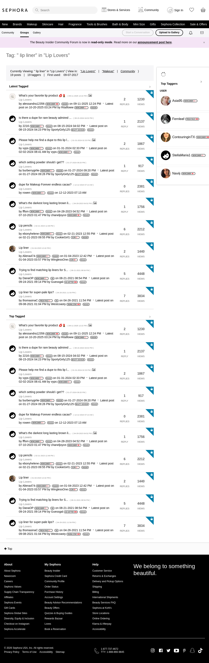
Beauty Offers (51, 607)
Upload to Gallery (169, 32)
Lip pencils (36, 225)
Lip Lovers (25, 99)
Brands (17, 24)
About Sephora (12, 570)
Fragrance (75, 24)
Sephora (15, 10)
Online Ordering (101, 618)
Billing (95, 592)
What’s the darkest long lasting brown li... (56, 203)
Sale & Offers (198, 24)
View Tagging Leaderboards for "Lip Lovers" (183, 82)
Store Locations (100, 613)
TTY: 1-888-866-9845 (112, 652)
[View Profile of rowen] (26, 192)
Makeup (32, 24)
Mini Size (139, 24)
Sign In (178, 10)
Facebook (160, 650)
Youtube (176, 651)
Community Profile (54, 581)
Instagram (152, 650)
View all (80, 87)
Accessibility (99, 629)
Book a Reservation (55, 629)
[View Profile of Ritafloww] (67, 107)
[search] (65, 10)
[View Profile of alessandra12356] (33, 103)
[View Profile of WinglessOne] (59, 259)
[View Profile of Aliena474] (28, 256)
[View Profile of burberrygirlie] (31, 170)
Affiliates (8, 597)
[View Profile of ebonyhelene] (31, 233)
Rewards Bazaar (53, 618)
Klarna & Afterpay (101, 623)
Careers (8, 581)
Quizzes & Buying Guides (58, 613)
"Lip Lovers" (88, 71)
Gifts (153, 24)
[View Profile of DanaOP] (28, 278)
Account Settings (53, 597)
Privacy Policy (11, 652)
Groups (24, 32)
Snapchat (192, 650)
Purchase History (53, 592)
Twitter (168, 650)
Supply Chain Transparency (19, 592)
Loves (47, 623)
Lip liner (35, 247)
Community (8, 32)
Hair (61, 24)
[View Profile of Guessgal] (57, 281)
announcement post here (155, 42)
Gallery (37, 32)
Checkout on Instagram (16, 623)
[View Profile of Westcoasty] (58, 304)
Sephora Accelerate (15, 629)
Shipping (97, 586)
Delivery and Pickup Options (107, 581)
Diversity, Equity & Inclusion (19, 618)
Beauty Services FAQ (104, 602)
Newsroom (10, 576)
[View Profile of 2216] (26, 126)
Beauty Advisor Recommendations (63, 602)
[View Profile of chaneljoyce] (58, 215)
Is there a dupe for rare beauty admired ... (56, 117)
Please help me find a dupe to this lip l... (55, 140)
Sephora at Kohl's (101, 607)
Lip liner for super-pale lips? (47, 292)
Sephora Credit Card (55, 576)
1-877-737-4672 (109, 648)
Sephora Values (12, 586)
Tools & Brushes (97, 24)
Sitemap (60, 652)
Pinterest (184, 650)
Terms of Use (29, 652)
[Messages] (202, 33)
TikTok (200, 650)
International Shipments (105, 597)
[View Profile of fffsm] (26, 211)
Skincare (47, 24)
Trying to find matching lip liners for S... (54, 270)
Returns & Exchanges (104, 576)
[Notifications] (191, 33)
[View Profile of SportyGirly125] (60, 129)
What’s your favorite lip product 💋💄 (53, 95)
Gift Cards (9, 607)
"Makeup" (108, 71)
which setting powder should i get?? (52, 162)
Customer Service (102, 570)
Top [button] (10, 548)
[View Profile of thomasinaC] (30, 300)
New (5, 24)
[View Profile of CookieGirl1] (62, 237)
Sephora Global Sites (15, 613)
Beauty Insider (52, 570)
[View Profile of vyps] (26, 148)
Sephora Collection (173, 24)
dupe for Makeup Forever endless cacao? (56, 184)
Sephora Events (12, 602)
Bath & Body (120, 24)
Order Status (51, 586)
